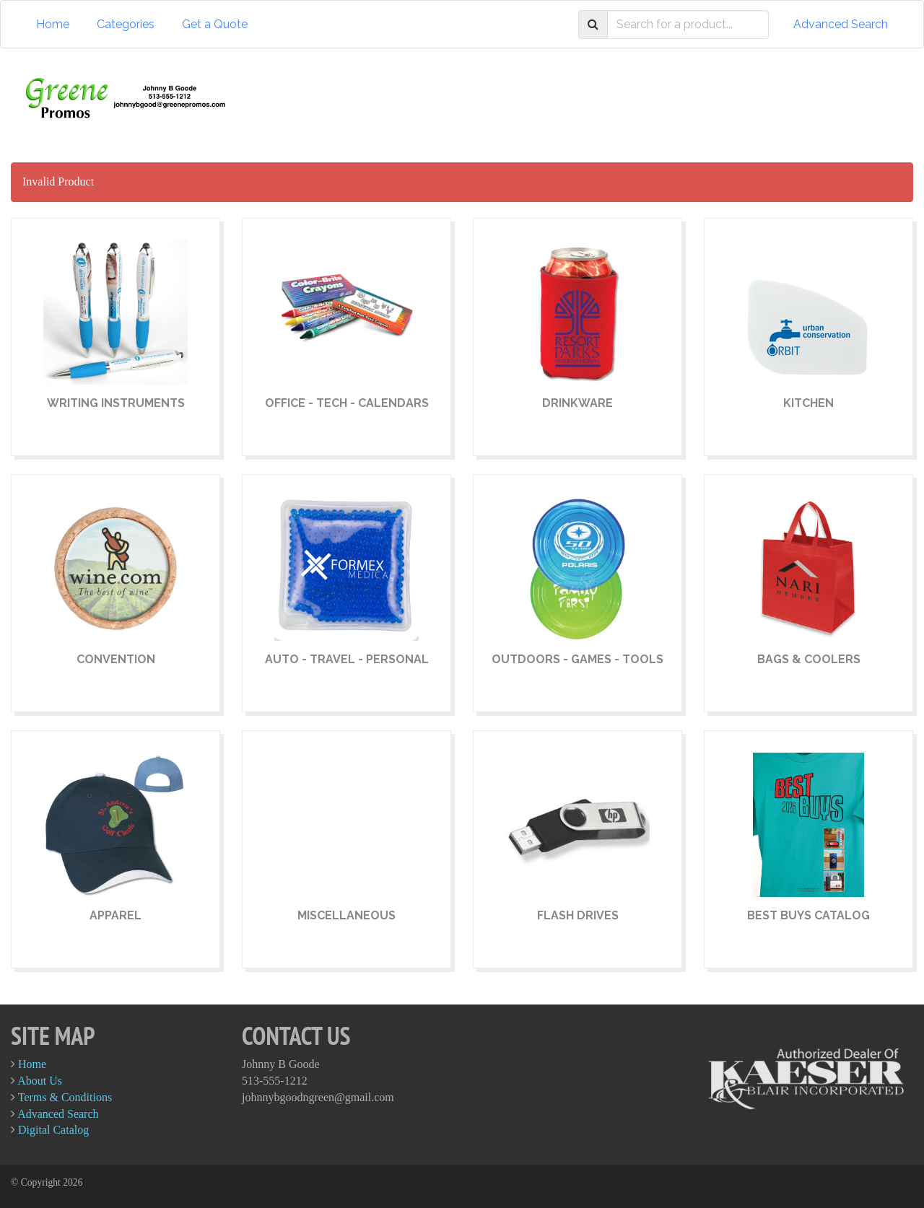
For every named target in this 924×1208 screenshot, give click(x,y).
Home (52, 24)
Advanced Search (840, 24)
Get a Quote (215, 24)
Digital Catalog (53, 1130)
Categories (125, 24)
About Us (39, 1080)
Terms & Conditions (65, 1097)
